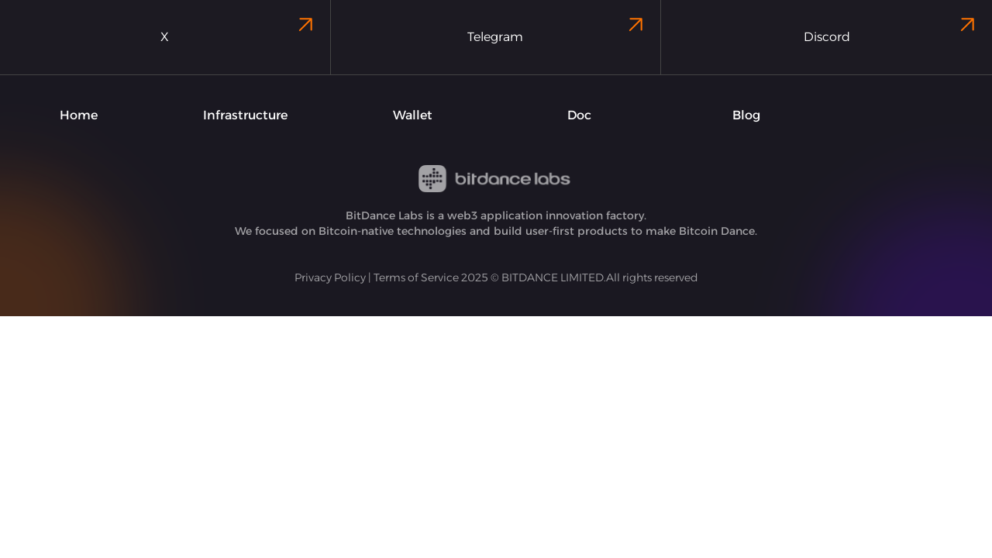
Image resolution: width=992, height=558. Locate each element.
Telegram (557, 28)
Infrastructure (245, 115)
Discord (892, 28)
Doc (579, 115)
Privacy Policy (330, 277)
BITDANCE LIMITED (552, 277)
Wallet (412, 115)
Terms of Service (416, 277)
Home (79, 115)
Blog (746, 115)
